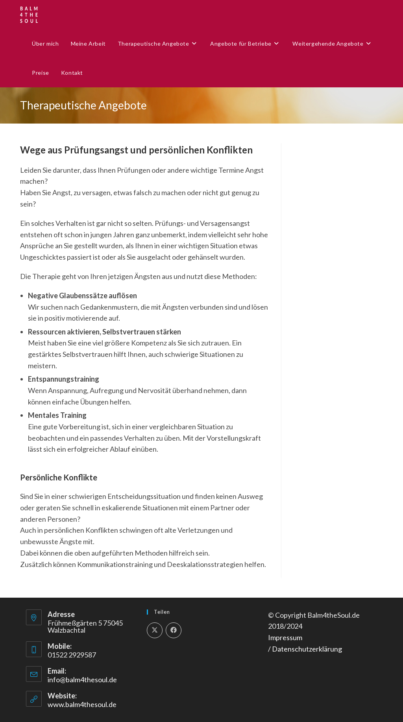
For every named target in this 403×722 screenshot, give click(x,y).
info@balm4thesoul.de (82, 679)
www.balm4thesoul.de (82, 704)
